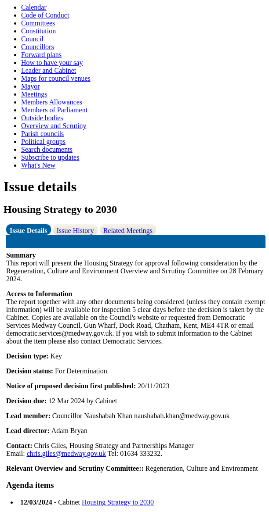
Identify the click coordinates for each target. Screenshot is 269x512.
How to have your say (52, 62)
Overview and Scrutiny (53, 125)
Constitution (38, 31)
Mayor (30, 86)
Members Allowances (51, 102)
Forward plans (41, 54)
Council (32, 39)
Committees (38, 23)
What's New (38, 165)
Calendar (34, 7)
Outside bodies (42, 118)
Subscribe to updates (50, 157)
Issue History (75, 230)
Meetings (34, 94)
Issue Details (28, 230)
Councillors (37, 46)
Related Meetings (128, 230)
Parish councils (42, 133)
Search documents (47, 149)
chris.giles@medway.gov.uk (66, 453)
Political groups (43, 141)
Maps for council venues (56, 78)
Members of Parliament (54, 110)
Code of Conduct (45, 15)
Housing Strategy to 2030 (118, 502)
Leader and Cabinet (48, 70)
